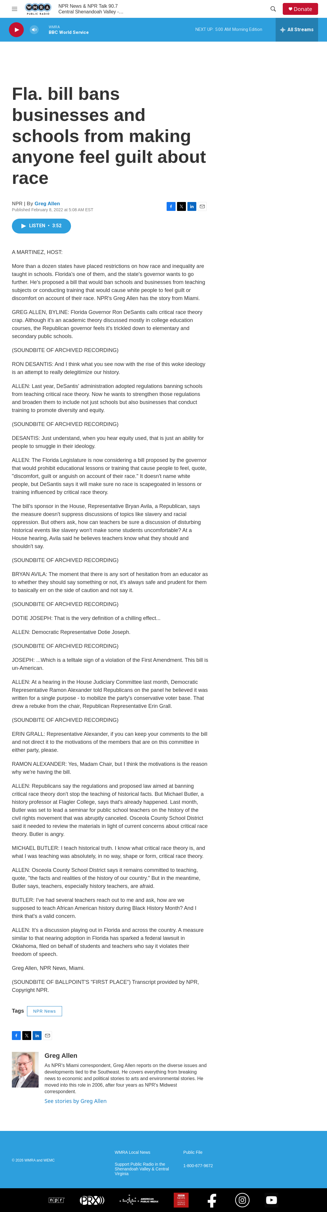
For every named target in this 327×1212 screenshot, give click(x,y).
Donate (303, 9)
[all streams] (297, 30)
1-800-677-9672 (198, 1166)
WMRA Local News (132, 1152)
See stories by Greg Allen (76, 1100)
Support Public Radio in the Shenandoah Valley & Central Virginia (142, 1169)
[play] (16, 29)
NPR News (44, 1011)
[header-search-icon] (273, 9)
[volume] (34, 30)
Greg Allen (47, 203)
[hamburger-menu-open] (14, 9)
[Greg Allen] (25, 1070)
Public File (193, 1152)
